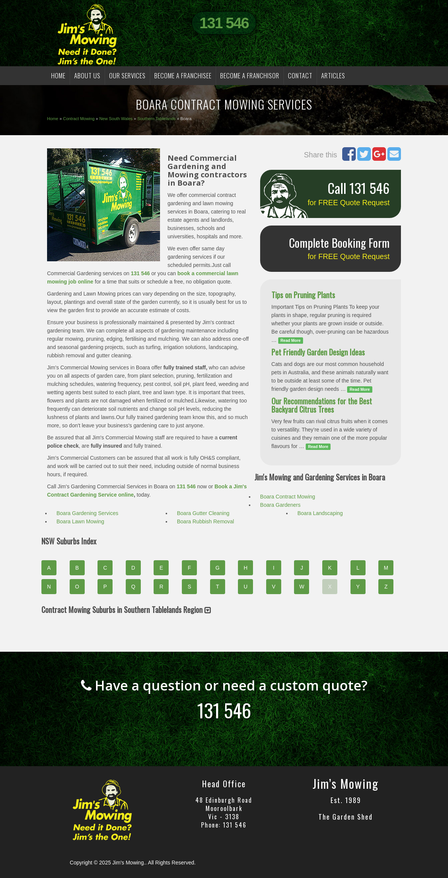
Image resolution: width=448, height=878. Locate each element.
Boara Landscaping (320, 513)
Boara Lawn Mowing (80, 521)
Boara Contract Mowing (287, 497)
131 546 (224, 23)
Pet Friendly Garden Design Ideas (318, 352)
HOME (58, 75)
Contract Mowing (78, 118)
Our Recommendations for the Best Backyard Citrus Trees (321, 405)
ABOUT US (87, 75)
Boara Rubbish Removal (205, 521)
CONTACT (300, 75)
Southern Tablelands (156, 118)
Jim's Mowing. (128, 863)
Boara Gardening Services (87, 513)
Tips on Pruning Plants (303, 294)
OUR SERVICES (127, 75)
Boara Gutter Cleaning (203, 513)
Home (52, 118)
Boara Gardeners (280, 505)
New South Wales (116, 118)
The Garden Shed (345, 817)
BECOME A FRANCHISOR (249, 75)
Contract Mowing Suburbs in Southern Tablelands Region (126, 609)
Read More (290, 340)
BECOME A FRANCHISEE (183, 75)
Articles (333, 75)
